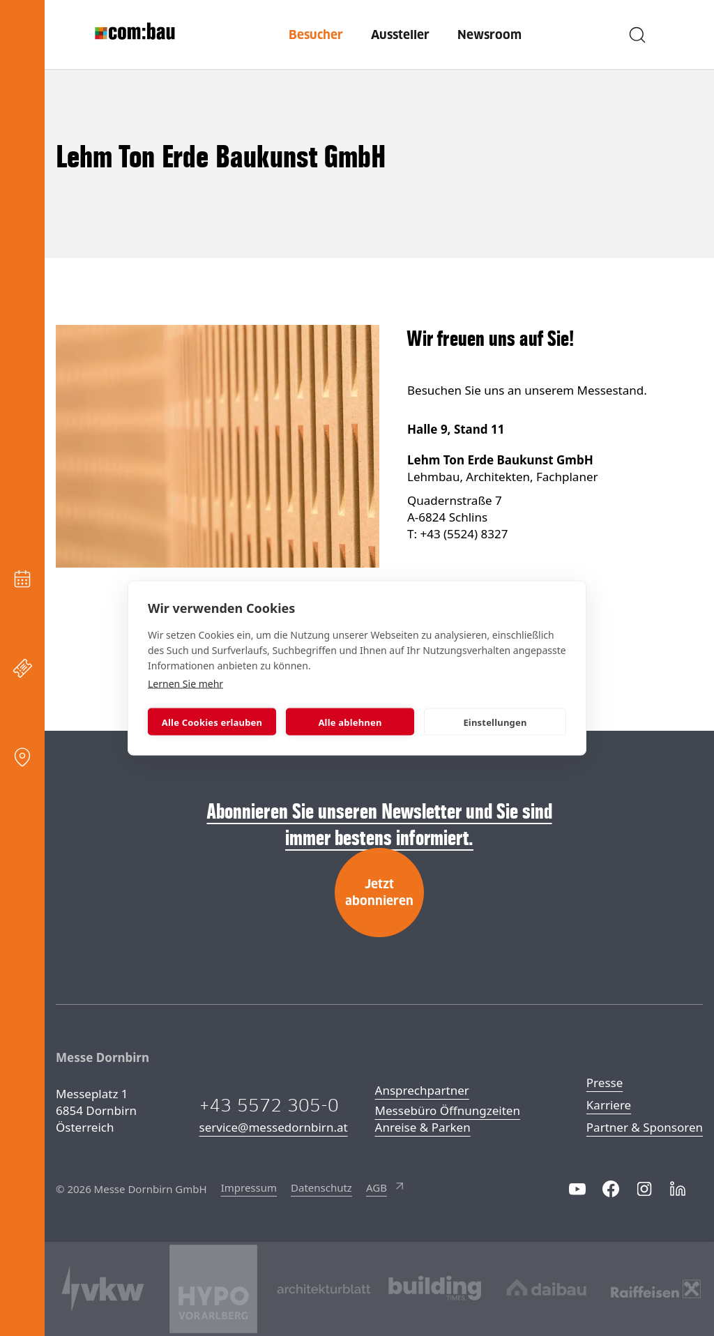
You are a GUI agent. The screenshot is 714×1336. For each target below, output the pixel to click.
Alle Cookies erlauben (212, 721)
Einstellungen (494, 721)
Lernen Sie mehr (185, 683)
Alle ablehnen (349, 721)
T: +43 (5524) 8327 (457, 534)
